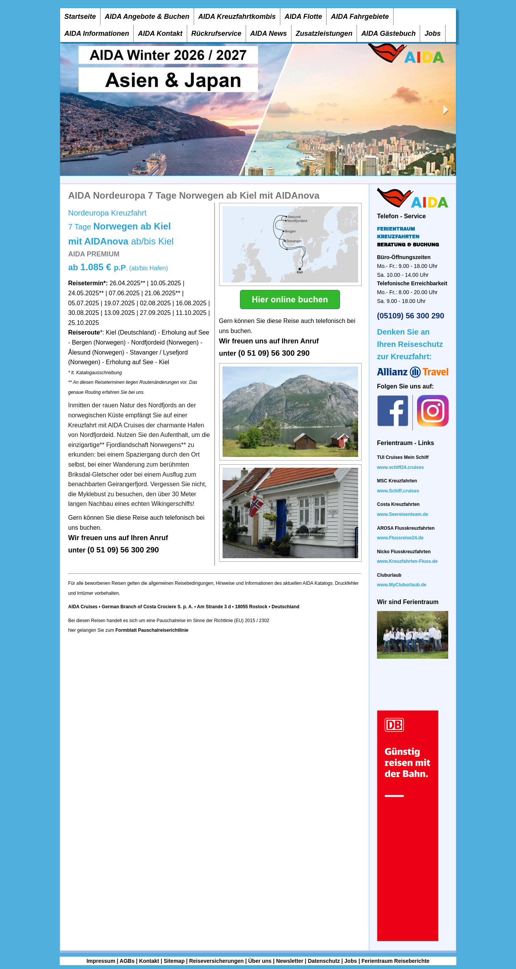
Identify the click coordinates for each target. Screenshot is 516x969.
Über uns (259, 961)
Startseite (80, 16)
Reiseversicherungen (216, 961)
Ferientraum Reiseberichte (396, 961)
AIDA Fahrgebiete (360, 16)
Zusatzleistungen (324, 33)
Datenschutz (324, 961)
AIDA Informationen (96, 33)
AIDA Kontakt (160, 33)
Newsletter (289, 961)
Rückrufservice (216, 33)
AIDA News (268, 33)
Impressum (101, 961)
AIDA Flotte (303, 16)
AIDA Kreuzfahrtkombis (237, 16)
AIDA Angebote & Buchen (147, 16)
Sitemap (174, 961)
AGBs (127, 961)
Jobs (432, 33)
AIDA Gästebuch (388, 33)
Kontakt (149, 961)
